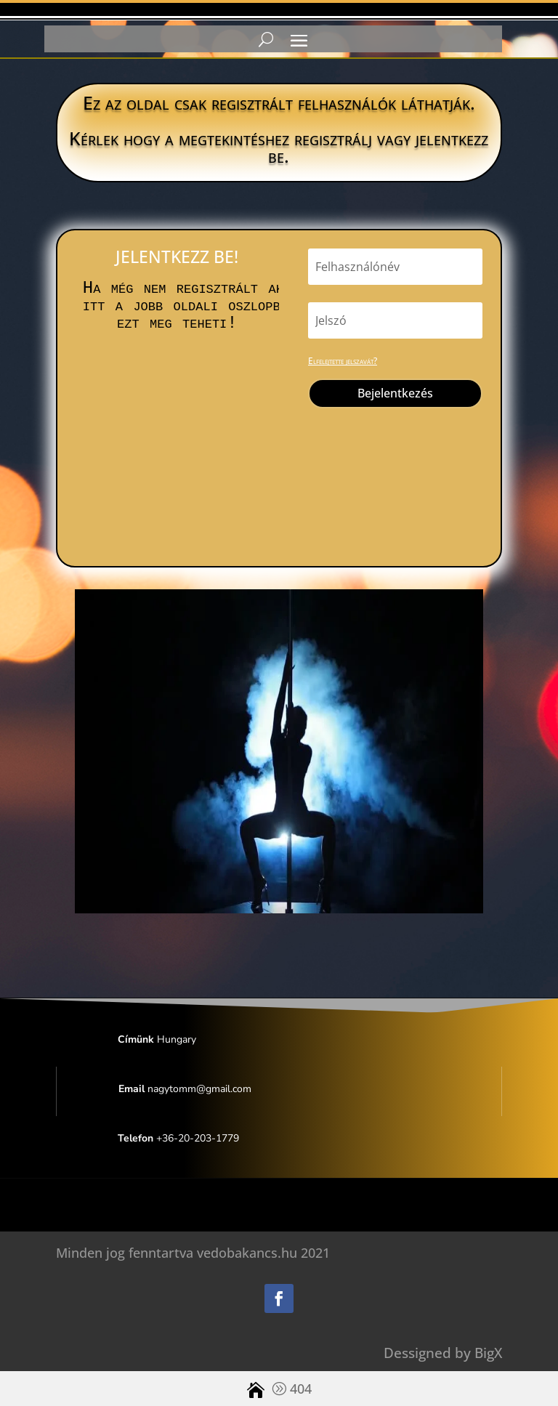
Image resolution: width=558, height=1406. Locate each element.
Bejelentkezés (395, 393)
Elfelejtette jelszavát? (342, 361)
